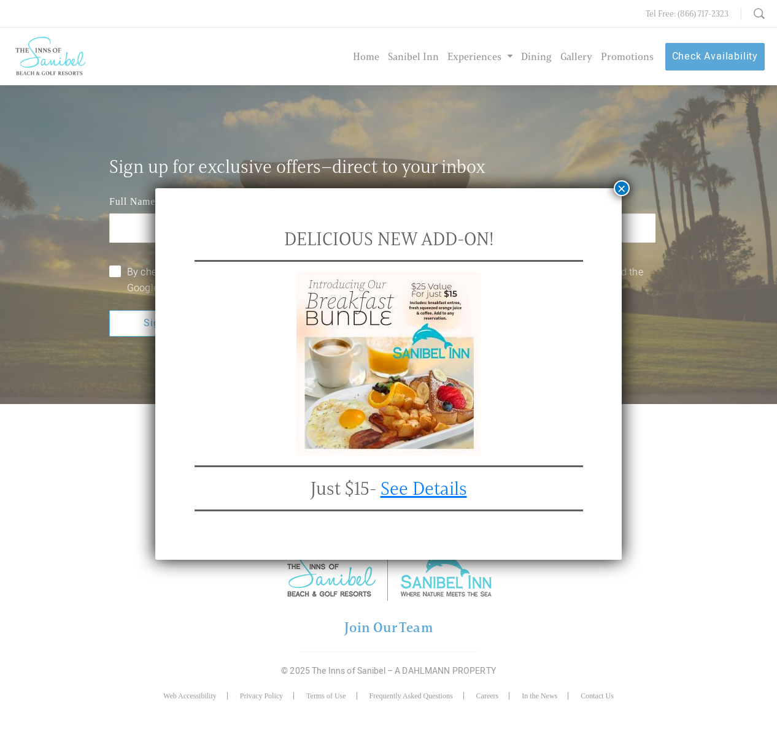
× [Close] (621, 188)
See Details (424, 488)
